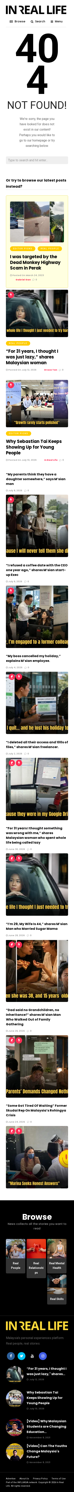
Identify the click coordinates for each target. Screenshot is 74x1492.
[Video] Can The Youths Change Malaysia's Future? (47, 1451)
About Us (24, 1478)
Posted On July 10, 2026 (21, 460)
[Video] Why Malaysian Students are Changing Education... (46, 1426)
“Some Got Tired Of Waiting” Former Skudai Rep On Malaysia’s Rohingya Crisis (36, 1110)
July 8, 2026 (14, 490)
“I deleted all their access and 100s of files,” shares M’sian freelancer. (37, 744)
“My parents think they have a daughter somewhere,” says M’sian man (36, 479)
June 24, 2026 (15, 1121)
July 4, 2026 (14, 667)
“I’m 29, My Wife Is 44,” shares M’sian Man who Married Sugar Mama (36, 926)
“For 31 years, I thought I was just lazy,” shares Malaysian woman (32, 357)
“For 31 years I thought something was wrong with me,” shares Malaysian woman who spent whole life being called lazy (36, 835)
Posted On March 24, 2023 (27, 275)
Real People (50, 248)
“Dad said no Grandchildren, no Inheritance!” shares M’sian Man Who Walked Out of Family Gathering (33, 1017)
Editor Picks (22, 248)
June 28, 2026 (15, 935)
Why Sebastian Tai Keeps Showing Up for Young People (34, 447)
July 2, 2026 (14, 753)
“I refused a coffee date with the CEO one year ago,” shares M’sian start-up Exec (36, 570)
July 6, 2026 (14, 581)
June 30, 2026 (15, 849)
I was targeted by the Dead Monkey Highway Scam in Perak (35, 262)
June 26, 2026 (15, 1030)
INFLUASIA (22, 1482)
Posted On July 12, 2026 (21, 369)
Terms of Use (59, 1478)
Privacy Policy (40, 1478)
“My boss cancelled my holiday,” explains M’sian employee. (33, 658)
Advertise (11, 1478)
